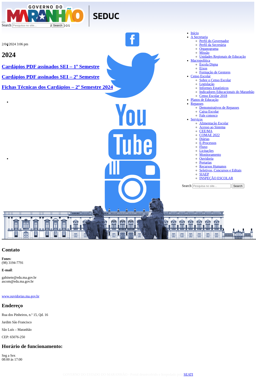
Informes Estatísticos (214, 88)
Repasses (197, 103)
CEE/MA (205, 131)
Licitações (206, 151)
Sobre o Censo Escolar (215, 80)
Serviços (197, 119)
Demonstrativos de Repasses (219, 107)
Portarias (205, 162)
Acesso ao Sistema (212, 127)
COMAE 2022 (209, 135)
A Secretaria (199, 37)
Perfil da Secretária (212, 45)
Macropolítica (200, 60)
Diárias (204, 139)
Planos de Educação (204, 100)
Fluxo (203, 147)
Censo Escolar (201, 76)
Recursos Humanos (212, 166)
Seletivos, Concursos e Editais (220, 170)
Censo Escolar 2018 (213, 96)
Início (195, 33)
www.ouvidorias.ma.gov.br (20, 296)
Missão (204, 52)
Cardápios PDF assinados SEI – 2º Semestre (50, 77)
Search (6, 25)
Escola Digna (208, 64)
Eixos (203, 68)
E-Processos (207, 143)
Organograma (208, 49)
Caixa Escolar (209, 111)
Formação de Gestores (214, 72)
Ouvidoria (206, 158)
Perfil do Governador (214, 41)
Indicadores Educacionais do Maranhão (226, 92)
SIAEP (204, 174)
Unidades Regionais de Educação (222, 56)
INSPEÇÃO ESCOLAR (216, 178)
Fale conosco (208, 115)
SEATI (188, 374)
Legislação (206, 84)
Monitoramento (210, 154)
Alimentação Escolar (213, 123)
